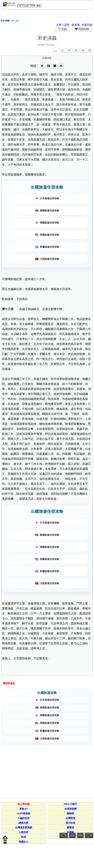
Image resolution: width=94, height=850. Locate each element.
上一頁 (63, 835)
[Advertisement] (46, 771)
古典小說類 (63, 24)
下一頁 (89, 835)
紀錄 (64, 29)
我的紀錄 (83, 29)
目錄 (80, 835)
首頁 (72, 835)
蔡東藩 (76, 24)
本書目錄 (86, 24)
